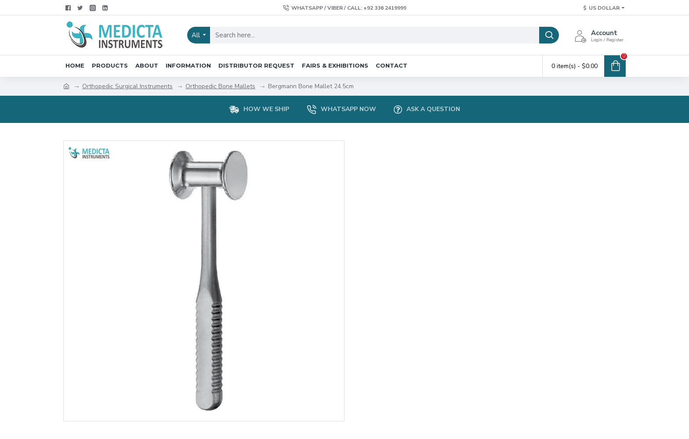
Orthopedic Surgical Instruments (127, 86)
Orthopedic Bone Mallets (220, 86)
